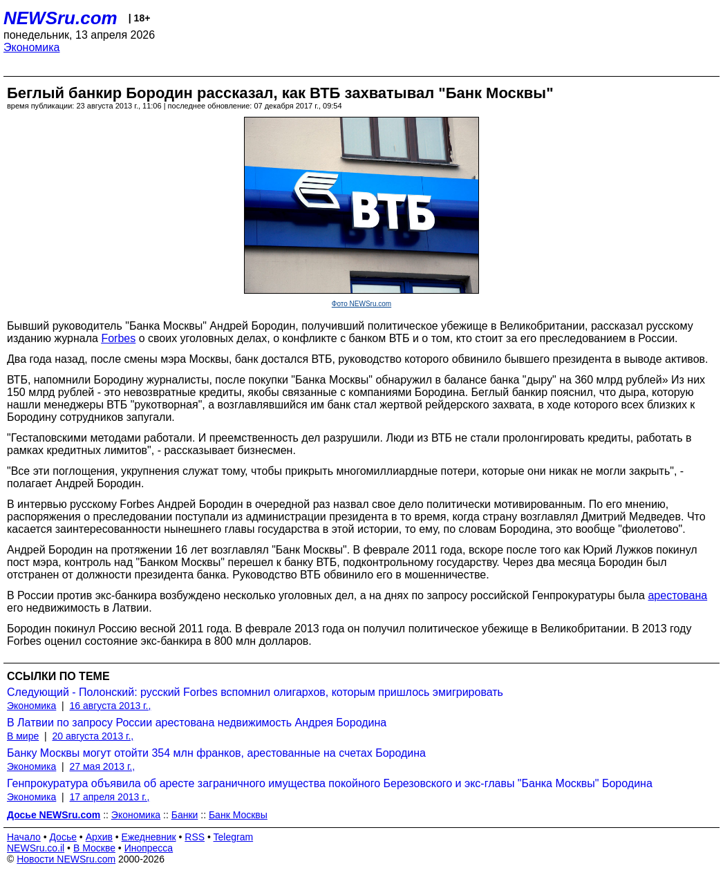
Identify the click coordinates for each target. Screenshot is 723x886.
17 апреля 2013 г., (110, 796)
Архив (99, 836)
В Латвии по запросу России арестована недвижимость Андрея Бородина (196, 722)
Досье (63, 836)
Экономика (31, 47)
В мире (23, 736)
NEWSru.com (60, 18)
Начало (24, 836)
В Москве (94, 848)
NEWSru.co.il (35, 848)
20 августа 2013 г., (92, 736)
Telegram (234, 836)
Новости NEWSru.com (66, 859)
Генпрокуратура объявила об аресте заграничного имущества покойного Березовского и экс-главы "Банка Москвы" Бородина (329, 783)
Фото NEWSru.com (361, 304)
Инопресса (148, 848)
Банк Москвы (238, 814)
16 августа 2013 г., (110, 705)
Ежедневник (149, 836)
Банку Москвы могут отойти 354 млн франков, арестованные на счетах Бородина (216, 753)
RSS (195, 836)
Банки (184, 814)
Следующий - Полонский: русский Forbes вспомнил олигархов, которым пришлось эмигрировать (255, 692)
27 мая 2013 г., (102, 766)
